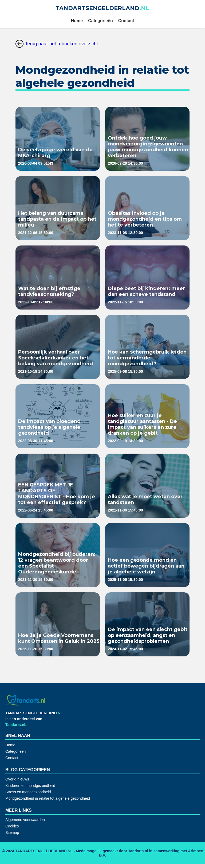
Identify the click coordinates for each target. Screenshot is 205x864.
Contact (126, 20)
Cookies (12, 826)
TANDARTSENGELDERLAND (102, 8)
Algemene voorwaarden (25, 820)
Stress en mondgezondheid (28, 792)
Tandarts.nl (15, 725)
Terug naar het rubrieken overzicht (56, 44)
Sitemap (12, 832)
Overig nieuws (17, 779)
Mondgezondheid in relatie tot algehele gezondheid (47, 798)
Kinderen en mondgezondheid (30, 785)
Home (77, 20)
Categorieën (100, 20)
